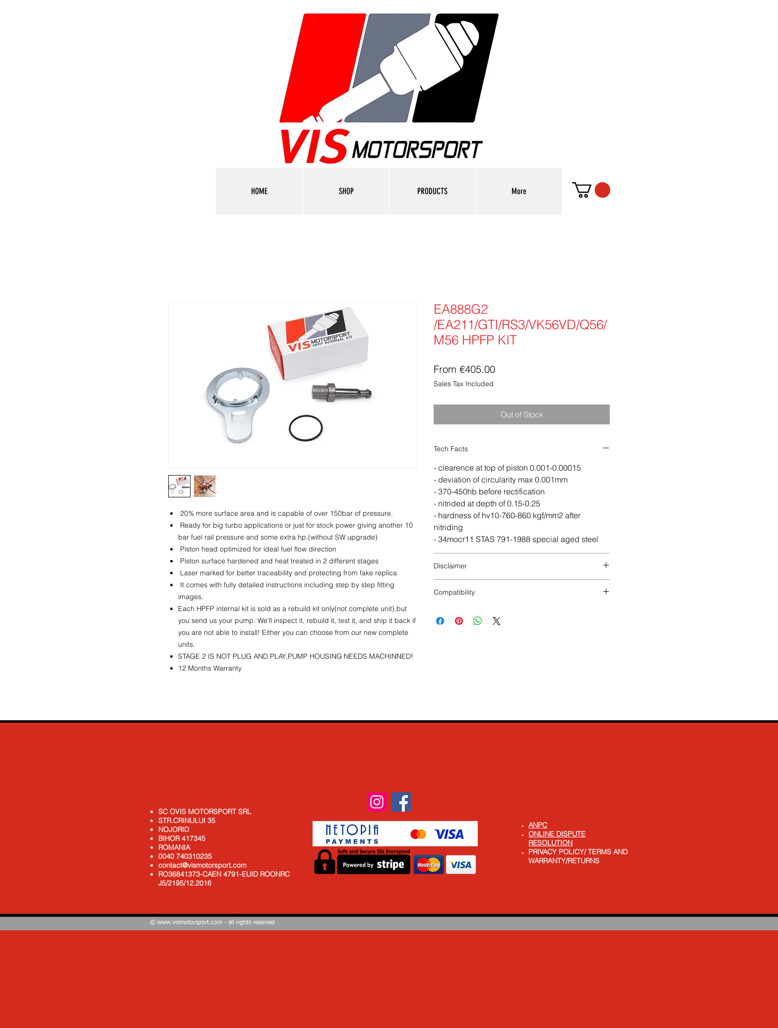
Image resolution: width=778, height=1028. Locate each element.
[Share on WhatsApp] (478, 621)
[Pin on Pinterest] (459, 621)
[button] (432, 191)
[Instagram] (377, 802)
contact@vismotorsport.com (202, 865)
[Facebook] (401, 802)
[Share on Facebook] (440, 621)
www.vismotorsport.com (189, 923)
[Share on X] (497, 621)
